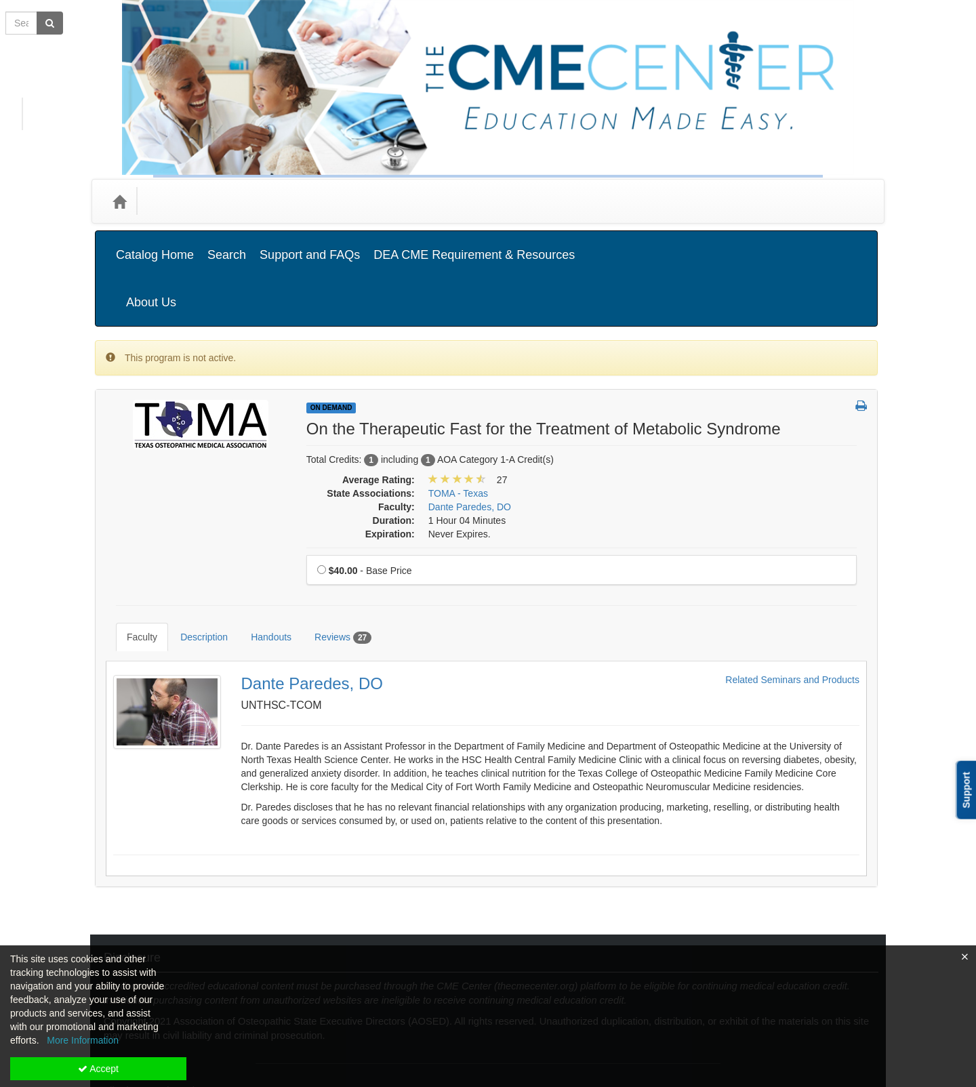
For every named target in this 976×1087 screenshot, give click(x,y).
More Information (83, 1040)
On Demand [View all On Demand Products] (331, 340)
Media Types (250, 201)
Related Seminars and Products (792, 592)
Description (194, 559)
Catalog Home (155, 244)
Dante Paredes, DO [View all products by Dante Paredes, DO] (469, 439)
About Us (840, 244)
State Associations (340, 201)
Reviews (332, 560)
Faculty (132, 559)
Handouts (261, 559)
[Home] (119, 201)
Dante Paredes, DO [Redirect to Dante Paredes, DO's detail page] (312, 595)
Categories (177, 201)
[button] (861, 339)
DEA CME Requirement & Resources (474, 244)
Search (226, 244)
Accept (98, 1068)
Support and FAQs (310, 244)
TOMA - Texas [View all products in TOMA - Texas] (458, 425)
